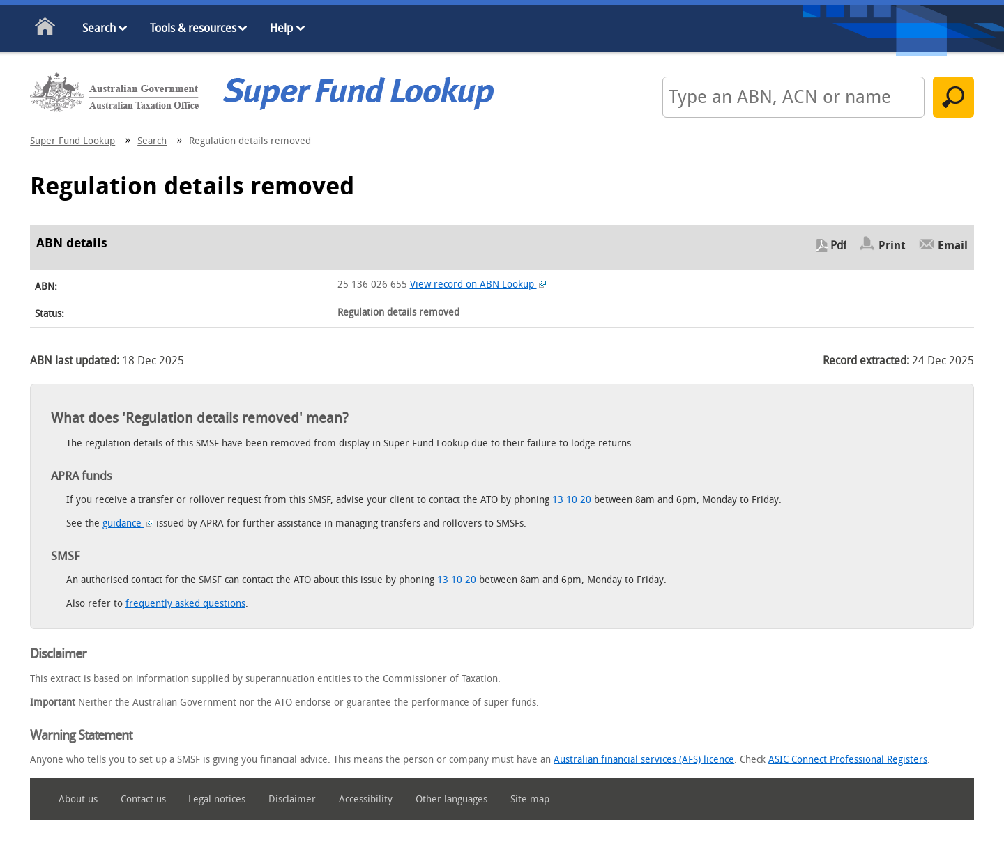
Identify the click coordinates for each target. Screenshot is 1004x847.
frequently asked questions (185, 603)
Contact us (143, 799)
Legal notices (216, 799)
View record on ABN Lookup (478, 284)
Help (281, 28)
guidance (128, 523)
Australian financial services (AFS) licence (644, 760)
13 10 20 (571, 500)
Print (892, 245)
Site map (529, 799)
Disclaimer (292, 799)
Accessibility (366, 799)
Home (45, 29)
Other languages (451, 799)
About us (78, 799)
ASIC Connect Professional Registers (847, 760)
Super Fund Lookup (72, 141)
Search (99, 28)
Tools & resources (193, 28)
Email (953, 245)
